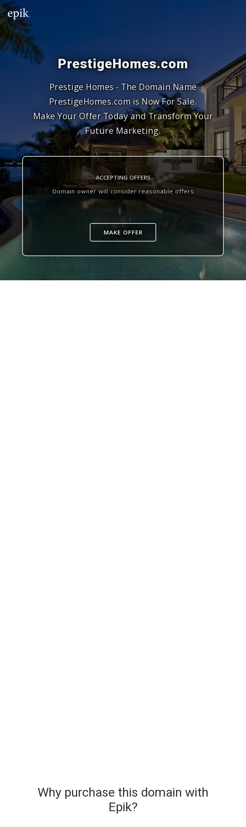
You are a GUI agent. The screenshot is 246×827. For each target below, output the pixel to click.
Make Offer (123, 232)
